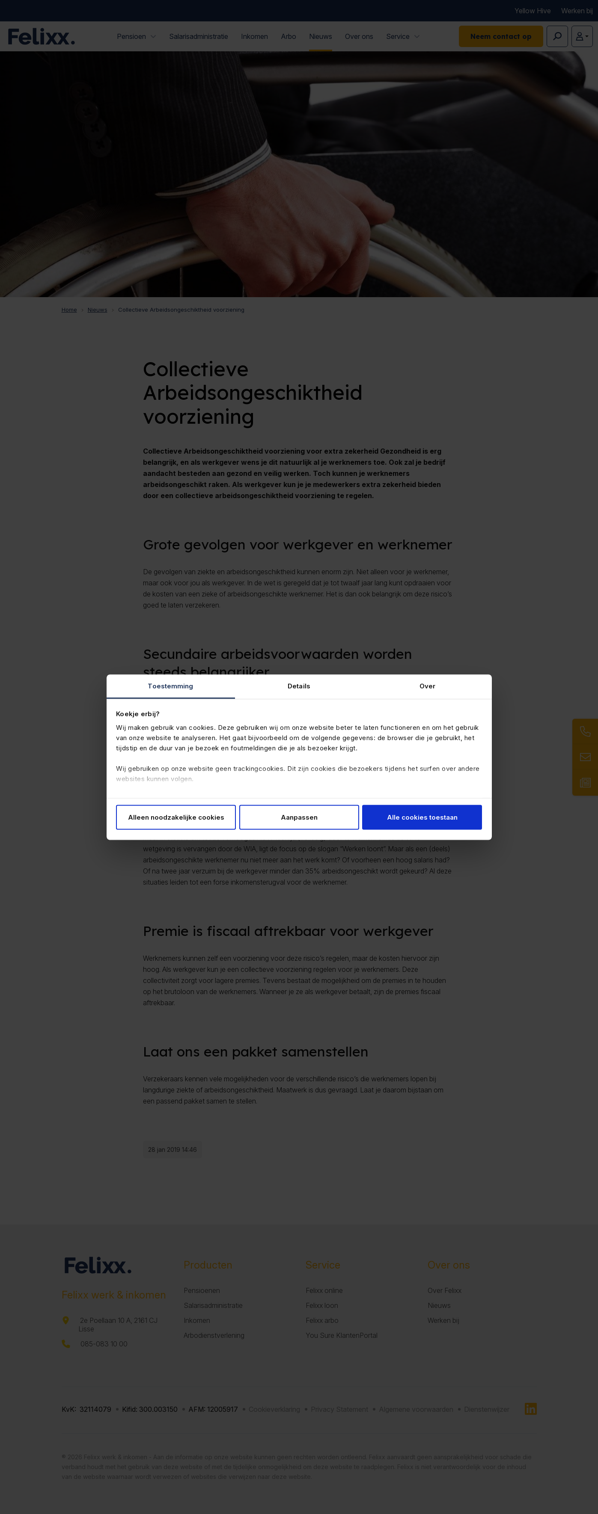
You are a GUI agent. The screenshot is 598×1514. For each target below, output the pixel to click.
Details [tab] (299, 686)
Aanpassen (299, 817)
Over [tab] (427, 686)
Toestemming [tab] (170, 686)
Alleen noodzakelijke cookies (176, 817)
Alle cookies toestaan (422, 817)
